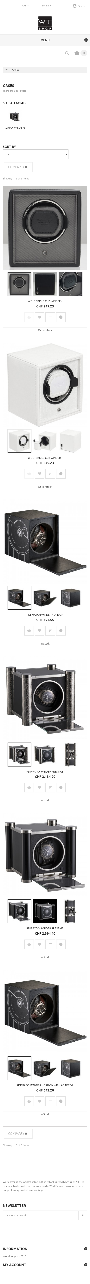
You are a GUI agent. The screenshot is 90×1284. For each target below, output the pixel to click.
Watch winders (15, 127)
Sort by (9, 146)
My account (14, 1265)
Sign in (81, 6)
